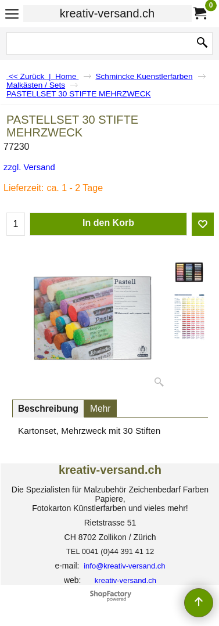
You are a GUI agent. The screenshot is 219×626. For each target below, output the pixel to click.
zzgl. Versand (29, 167)
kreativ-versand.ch (107, 13)
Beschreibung (48, 408)
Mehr (100, 408)
